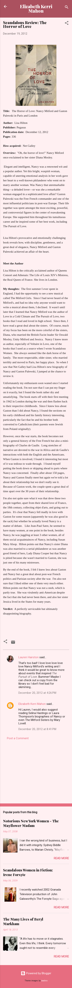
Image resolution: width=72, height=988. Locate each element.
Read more (61, 858)
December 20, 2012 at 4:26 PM (37, 693)
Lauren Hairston (28, 657)
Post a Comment (18, 738)
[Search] (66, 8)
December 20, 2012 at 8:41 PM (37, 729)
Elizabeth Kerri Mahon (36, 8)
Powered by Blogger (36, 973)
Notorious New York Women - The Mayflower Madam (31, 823)
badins (44, 980)
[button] (66, 24)
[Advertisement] (36, 770)
